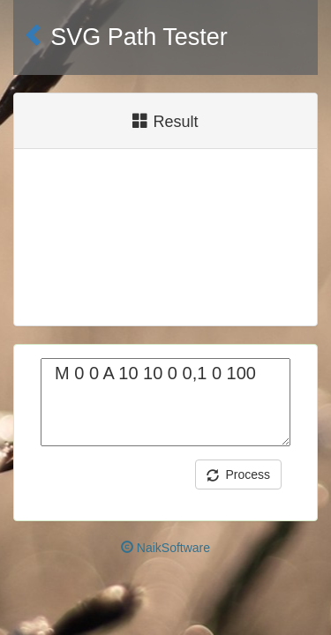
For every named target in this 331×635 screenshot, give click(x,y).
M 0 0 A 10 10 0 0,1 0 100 (165, 402)
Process (238, 474)
